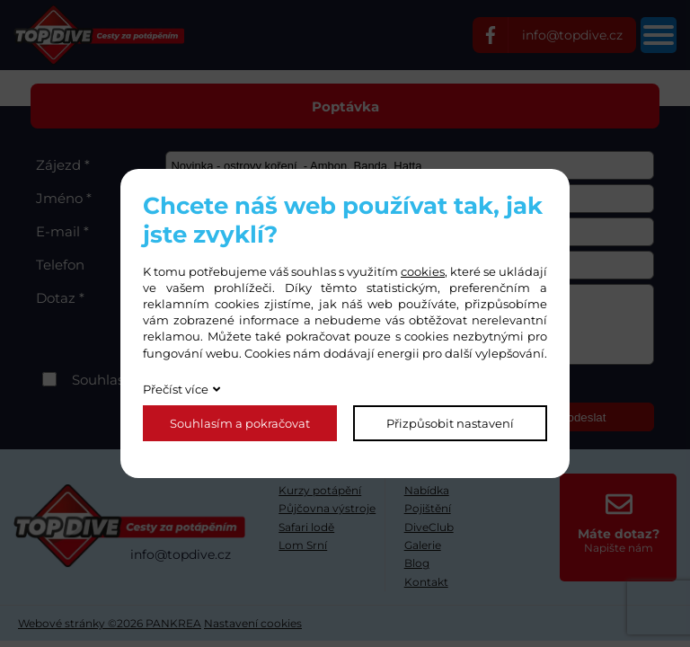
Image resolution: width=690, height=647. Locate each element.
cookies (423, 271)
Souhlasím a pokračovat (240, 423)
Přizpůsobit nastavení (450, 423)
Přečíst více (175, 389)
